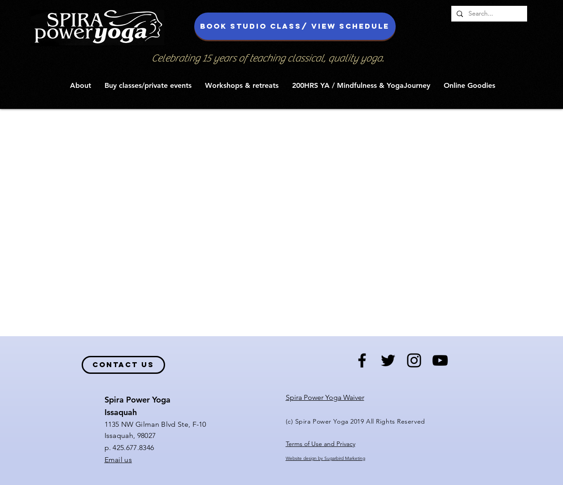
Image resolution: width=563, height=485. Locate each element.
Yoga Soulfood (109, 127)
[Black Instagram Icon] (414, 360)
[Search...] (488, 14)
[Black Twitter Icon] (388, 360)
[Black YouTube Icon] (440, 360)
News (248, 127)
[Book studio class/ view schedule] (295, 26)
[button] (80, 85)
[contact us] (123, 365)
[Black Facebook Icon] (362, 360)
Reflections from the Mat (185, 127)
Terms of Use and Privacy (320, 444)
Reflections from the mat (311, 127)
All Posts (57, 127)
